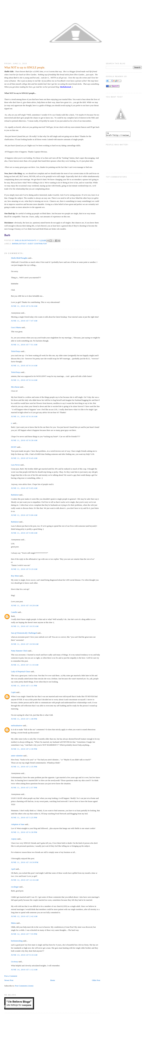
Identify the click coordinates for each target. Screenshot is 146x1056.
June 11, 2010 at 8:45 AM (24, 458)
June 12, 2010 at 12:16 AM (25, 880)
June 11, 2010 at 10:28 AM (24, 605)
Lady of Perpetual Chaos (20, 671)
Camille (14, 612)
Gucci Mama (16, 327)
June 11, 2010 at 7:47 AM (24, 321)
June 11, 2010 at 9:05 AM (24, 488)
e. (11, 423)
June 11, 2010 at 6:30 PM (24, 832)
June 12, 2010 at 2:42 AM (24, 916)
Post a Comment (10, 976)
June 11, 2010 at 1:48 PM (24, 719)
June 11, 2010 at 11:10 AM (24, 665)
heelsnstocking (16, 941)
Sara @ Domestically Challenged (24, 633)
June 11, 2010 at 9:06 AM (24, 515)
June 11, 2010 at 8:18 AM (24, 416)
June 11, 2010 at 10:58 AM (24, 644)
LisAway (14, 961)
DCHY (13, 447)
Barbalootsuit (65, 87)
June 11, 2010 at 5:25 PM (24, 817)
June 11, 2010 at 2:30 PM (24, 749)
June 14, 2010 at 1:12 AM (24, 969)
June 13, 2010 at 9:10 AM (24, 955)
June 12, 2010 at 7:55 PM (24, 934)
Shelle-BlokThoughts (19, 258)
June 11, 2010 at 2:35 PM (24, 766)
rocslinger (15, 887)
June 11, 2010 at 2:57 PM (24, 787)
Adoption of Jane (17, 824)
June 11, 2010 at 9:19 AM (24, 569)
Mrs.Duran (15, 387)
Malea (13, 923)
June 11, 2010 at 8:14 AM (24, 365)
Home (52, 980)
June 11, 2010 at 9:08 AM (24, 533)
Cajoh (13, 692)
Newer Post (8, 980)
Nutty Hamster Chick (19, 651)
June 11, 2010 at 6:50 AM (24, 306)
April (13, 869)
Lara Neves (15, 465)
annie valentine (17, 755)
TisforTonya (15, 351)
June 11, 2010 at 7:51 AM (24, 344)
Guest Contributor (37, 244)
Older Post (96, 980)
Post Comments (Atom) (24, 986)
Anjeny (14, 839)
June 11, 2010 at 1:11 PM (24, 685)
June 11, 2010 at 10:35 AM (24, 626)
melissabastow (16, 725)
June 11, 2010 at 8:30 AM (24, 440)
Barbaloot (15, 495)
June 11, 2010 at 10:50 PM (24, 862)
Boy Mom (15, 576)
